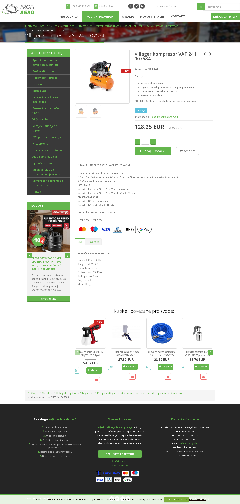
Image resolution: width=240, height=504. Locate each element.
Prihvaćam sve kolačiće (176, 499)
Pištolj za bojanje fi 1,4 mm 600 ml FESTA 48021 (126, 353)
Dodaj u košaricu (152, 151)
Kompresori (172, 26)
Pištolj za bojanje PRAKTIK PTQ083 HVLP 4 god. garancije (90, 355)
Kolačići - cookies (120, 461)
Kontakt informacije (185, 419)
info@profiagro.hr (106, 6)
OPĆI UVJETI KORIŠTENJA (120, 454)
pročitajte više (48, 298)
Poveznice (93, 241)
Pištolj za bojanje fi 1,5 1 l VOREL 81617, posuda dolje (197, 353)
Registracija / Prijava (164, 5)
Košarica (188, 151)
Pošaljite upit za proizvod (164, 116)
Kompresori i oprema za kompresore (144, 26)
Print (141, 110)
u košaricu (94, 370)
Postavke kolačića (197, 499)
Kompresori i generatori (108, 26)
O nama (128, 16)
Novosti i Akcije (152, 16)
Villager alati (85, 26)
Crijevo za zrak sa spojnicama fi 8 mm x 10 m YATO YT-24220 (162, 355)
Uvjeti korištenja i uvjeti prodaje (115, 427)
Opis (80, 241)
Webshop (45, 26)
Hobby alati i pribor (63, 26)
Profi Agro (31, 26)
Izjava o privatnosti (120, 465)
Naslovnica (69, 16)
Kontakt (178, 16)
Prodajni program (99, 16)
